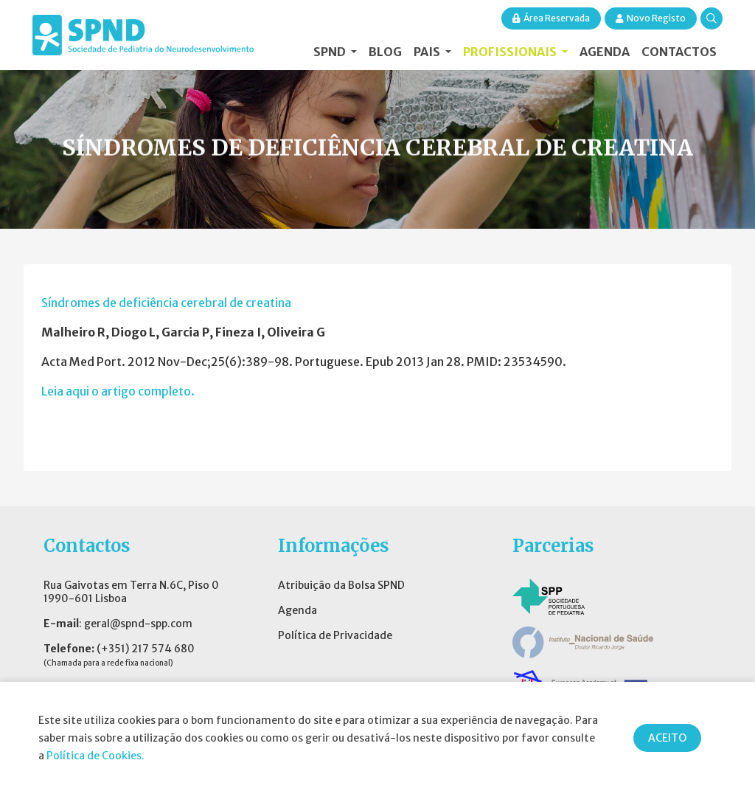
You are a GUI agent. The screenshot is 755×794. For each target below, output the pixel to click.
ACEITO (667, 738)
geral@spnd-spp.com (138, 623)
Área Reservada (551, 18)
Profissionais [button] (511, 51)
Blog (385, 51)
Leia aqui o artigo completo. (118, 391)
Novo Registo (651, 18)
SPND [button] (330, 51)
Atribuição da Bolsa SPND (341, 585)
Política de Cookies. (95, 755)
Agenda (605, 51)
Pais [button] (428, 51)
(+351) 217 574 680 (146, 648)
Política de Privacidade (335, 635)
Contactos (679, 51)
